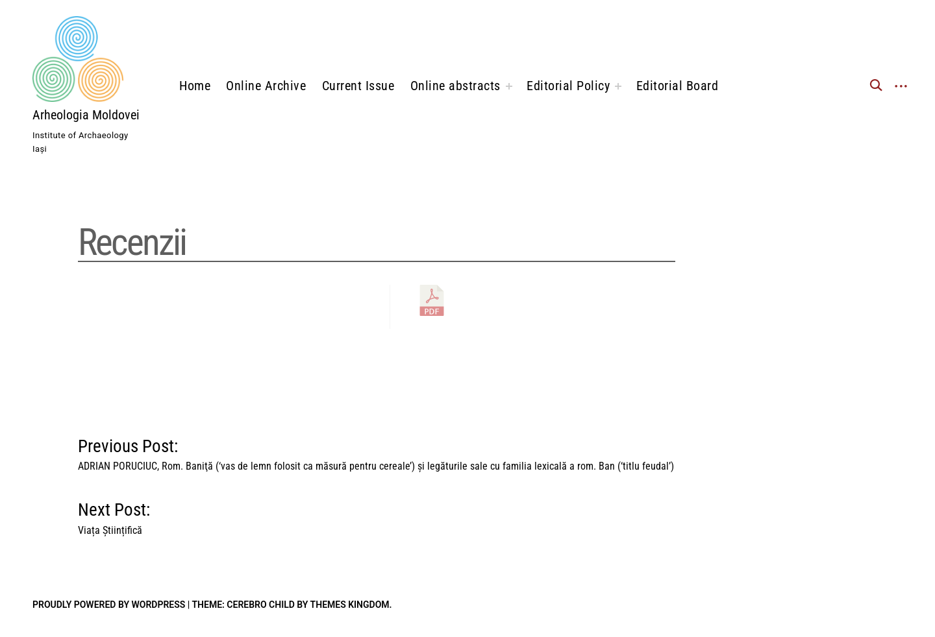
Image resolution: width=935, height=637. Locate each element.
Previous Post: (376, 452)
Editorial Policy (568, 85)
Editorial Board (677, 85)
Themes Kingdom (350, 604)
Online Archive (266, 85)
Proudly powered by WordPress (108, 604)
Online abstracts (455, 85)
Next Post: (114, 515)
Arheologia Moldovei (86, 115)
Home (194, 85)
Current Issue (358, 85)
